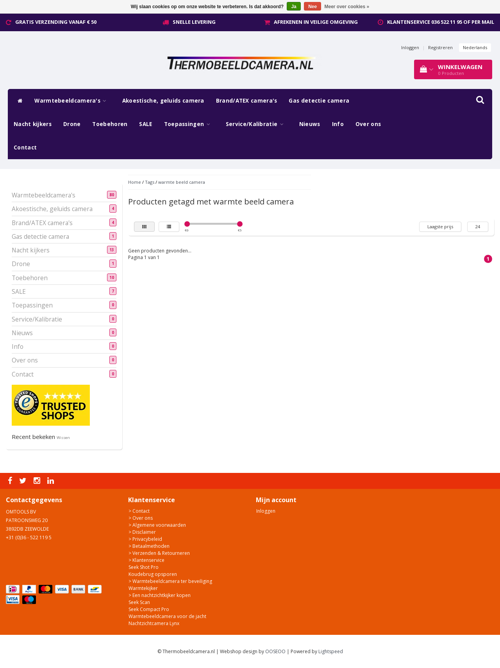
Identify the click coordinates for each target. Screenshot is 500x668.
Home (134, 182)
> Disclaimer (142, 532)
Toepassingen (189, 124)
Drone (72, 124)
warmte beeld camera (181, 182)
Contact (25, 147)
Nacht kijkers (33, 124)
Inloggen (410, 47)
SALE (145, 124)
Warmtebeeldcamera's (72, 100)
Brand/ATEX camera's (246, 100)
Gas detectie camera (319, 100)
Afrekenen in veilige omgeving (316, 21)
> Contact (139, 511)
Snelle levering (194, 21)
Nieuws (309, 124)
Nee (312, 6)
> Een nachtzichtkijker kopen (160, 595)
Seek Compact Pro (149, 609)
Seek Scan (139, 602)
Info (338, 124)
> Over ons (141, 518)
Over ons (368, 124)
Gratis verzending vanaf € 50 (55, 21)
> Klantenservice (146, 560)
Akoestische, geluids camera (163, 100)
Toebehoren (109, 124)
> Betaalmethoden (149, 546)
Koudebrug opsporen (153, 574)
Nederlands (475, 47)
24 (477, 226)
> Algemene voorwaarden (157, 525)
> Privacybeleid (145, 539)
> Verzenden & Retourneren (159, 553)
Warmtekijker (143, 588)
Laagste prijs (440, 226)
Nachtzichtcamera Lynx (154, 623)
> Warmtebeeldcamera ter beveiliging (170, 581)
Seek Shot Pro (144, 567)
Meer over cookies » (347, 6)
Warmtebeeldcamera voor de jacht (167, 616)
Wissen (63, 437)
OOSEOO (275, 651)
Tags (149, 182)
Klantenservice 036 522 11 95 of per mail (440, 21)
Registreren (440, 47)
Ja (293, 6)
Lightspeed (330, 651)
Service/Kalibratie (257, 124)
